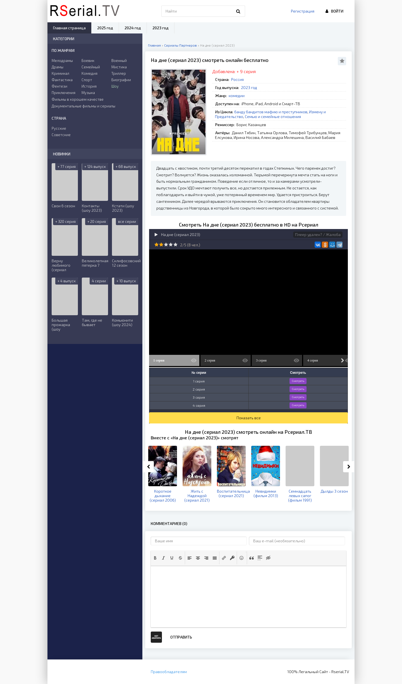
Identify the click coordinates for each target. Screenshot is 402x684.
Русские (59, 128)
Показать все (248, 417)
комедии (237, 95)
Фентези (59, 86)
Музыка (88, 92)
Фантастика (62, 80)
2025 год (105, 27)
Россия (237, 79)
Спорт (87, 80)
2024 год (133, 27)
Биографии (121, 80)
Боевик (88, 60)
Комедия (89, 73)
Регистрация (302, 11)
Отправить (181, 637)
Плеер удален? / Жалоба (318, 234)
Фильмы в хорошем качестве (78, 99)
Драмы (57, 67)
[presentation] (155, 557)
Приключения (63, 92)
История (89, 86)
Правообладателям (169, 671)
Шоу (115, 86)
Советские (61, 135)
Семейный (91, 67)
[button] (155, 558)
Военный (119, 60)
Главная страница (69, 27)
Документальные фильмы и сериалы (83, 106)
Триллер (118, 73)
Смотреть (298, 380)
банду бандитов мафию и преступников (270, 111)
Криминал (60, 73)
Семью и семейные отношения (273, 116)
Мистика (119, 67)
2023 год (249, 87)
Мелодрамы (62, 60)
